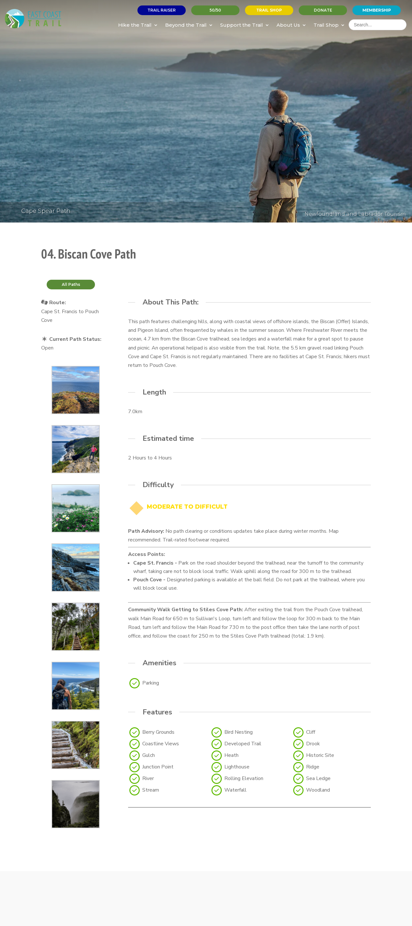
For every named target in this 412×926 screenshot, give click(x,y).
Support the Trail (241, 25)
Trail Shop (326, 25)
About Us (288, 25)
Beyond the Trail (186, 25)
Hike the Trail (135, 25)
